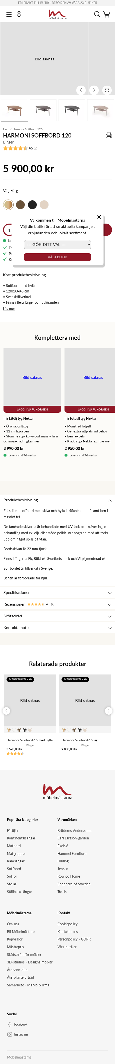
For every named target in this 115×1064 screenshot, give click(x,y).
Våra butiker (67, 947)
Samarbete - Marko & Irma (28, 985)
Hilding (63, 861)
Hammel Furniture (72, 853)
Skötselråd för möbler (24, 954)
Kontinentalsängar (21, 838)
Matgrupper (16, 853)
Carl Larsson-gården (73, 838)
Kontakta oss (68, 932)
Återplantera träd (20, 977)
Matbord (14, 846)
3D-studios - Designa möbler (29, 962)
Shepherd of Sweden (74, 884)
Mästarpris (15, 947)
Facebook (21, 1024)
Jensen (63, 869)
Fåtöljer (13, 830)
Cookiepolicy (68, 924)
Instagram (21, 1034)
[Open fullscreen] (107, 90)
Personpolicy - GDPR (74, 939)
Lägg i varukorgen (32, 409)
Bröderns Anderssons (74, 830)
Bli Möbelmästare (20, 932)
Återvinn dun (17, 970)
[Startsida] (57, 13)
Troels (62, 892)
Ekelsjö (63, 846)
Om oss (13, 924)
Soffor (12, 876)
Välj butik (57, 257)
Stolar (11, 884)
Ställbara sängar (19, 892)
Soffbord (14, 869)
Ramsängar (15, 861)
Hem (6, 129)
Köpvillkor (14, 939)
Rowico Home (69, 876)
